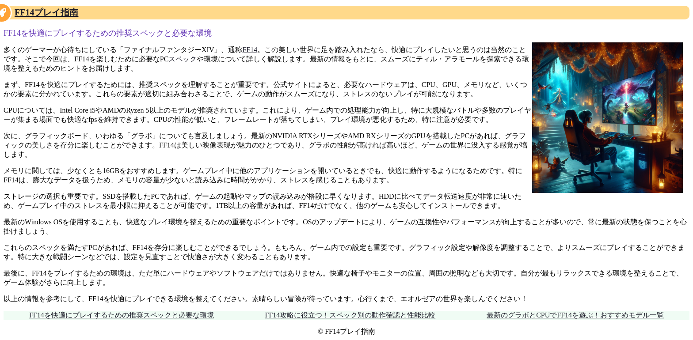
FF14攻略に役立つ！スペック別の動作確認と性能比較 (350, 315)
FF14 (249, 49)
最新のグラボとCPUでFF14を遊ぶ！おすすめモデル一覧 (575, 315)
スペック (182, 59)
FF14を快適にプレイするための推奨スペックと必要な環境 (121, 315)
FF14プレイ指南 (46, 12)
